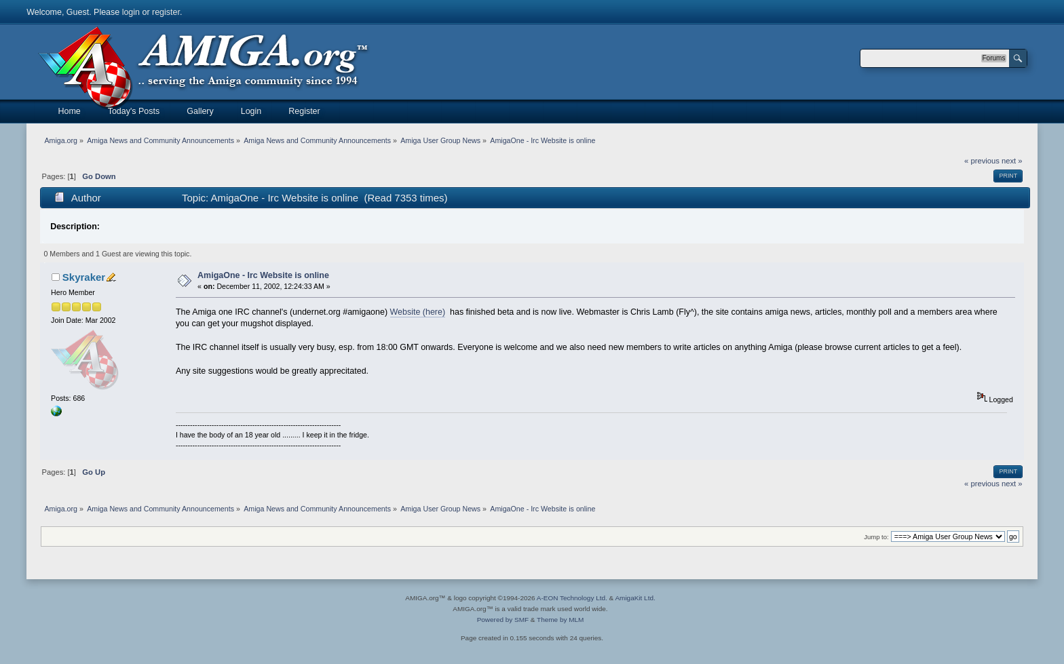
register (166, 12)
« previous (982, 161)
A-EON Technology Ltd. (572, 598)
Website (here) (418, 312)
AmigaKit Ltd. (635, 598)
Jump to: (876, 537)
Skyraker (83, 277)
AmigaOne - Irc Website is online (263, 275)
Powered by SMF (503, 619)
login (131, 12)
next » (1012, 161)
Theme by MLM (560, 619)
